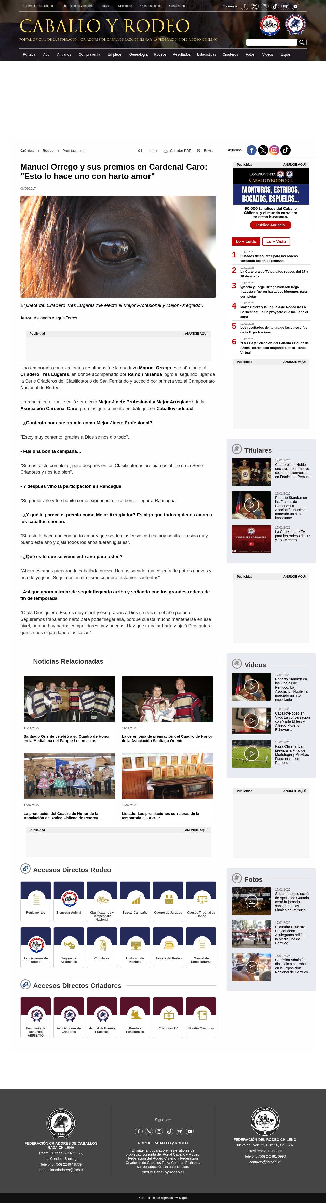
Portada (29, 54)
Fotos (250, 54)
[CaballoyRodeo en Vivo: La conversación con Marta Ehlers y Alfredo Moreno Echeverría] (271, 719)
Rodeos (160, 54)
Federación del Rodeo (38, 6)
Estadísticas (206, 54)
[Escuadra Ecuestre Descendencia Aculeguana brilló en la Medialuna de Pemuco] (271, 932)
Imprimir (151, 151)
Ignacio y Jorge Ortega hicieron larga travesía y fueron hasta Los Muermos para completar (273, 292)
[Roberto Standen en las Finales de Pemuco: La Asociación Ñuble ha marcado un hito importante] (271, 505)
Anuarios (64, 54)
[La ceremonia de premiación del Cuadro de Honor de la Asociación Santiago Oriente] (167, 699)
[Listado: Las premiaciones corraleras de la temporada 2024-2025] (167, 776)
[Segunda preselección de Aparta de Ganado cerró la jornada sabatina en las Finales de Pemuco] (271, 899)
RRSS (106, 6)
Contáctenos (177, 6)
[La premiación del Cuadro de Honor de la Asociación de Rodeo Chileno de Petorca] (69, 776)
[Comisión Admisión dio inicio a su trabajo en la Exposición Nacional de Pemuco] (271, 963)
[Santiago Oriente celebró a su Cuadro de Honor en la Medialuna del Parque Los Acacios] (69, 699)
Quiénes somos (150, 6)
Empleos (114, 54)
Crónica (27, 151)
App (46, 54)
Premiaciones (73, 151)
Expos (286, 54)
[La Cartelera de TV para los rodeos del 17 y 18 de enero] (271, 533)
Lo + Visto (276, 241)
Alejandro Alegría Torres (55, 318)
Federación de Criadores (77, 6)
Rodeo (48, 151)
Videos (267, 54)
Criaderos (230, 54)
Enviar (209, 151)
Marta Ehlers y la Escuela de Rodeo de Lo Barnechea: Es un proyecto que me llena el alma (274, 312)
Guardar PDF (180, 151)
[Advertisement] (163, 99)
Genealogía (138, 54)
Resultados (182, 54)
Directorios (125, 6)
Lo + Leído (246, 241)
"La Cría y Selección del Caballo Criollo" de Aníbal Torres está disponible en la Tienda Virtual (274, 348)
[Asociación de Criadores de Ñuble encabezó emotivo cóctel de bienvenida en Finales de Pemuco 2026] (271, 468)
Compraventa (89, 54)
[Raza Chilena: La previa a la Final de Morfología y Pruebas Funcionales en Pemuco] (271, 752)
